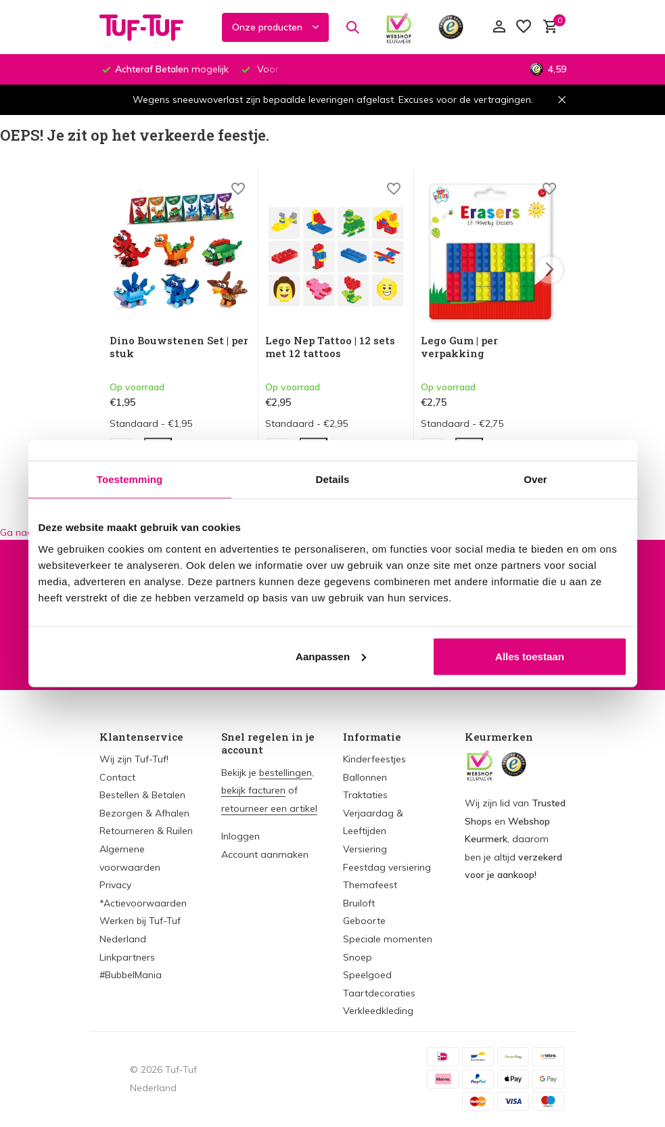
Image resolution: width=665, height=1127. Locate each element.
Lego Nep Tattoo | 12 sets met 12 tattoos (330, 347)
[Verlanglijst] (523, 27)
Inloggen (240, 836)
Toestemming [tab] (130, 479)
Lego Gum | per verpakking (459, 347)
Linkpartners (127, 957)
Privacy (115, 885)
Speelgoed (367, 975)
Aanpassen (331, 656)
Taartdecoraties (379, 993)
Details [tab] (333, 479)
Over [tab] (535, 479)
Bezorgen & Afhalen (144, 813)
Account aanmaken (264, 854)
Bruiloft (359, 903)
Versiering (365, 849)
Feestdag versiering (387, 867)
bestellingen (285, 772)
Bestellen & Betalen (142, 795)
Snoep (357, 957)
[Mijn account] (498, 27)
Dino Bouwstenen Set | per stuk (179, 347)
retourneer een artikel (269, 808)
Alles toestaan (529, 656)
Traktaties (365, 795)
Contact (117, 777)
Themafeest (370, 885)
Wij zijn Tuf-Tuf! (133, 759)
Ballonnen (365, 777)
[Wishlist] (238, 190)
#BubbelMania (130, 975)
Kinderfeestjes (374, 759)
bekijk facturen (253, 790)
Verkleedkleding (378, 1011)
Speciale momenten (387, 939)
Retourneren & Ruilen (146, 831)
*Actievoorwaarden (143, 903)
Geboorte (364, 921)
